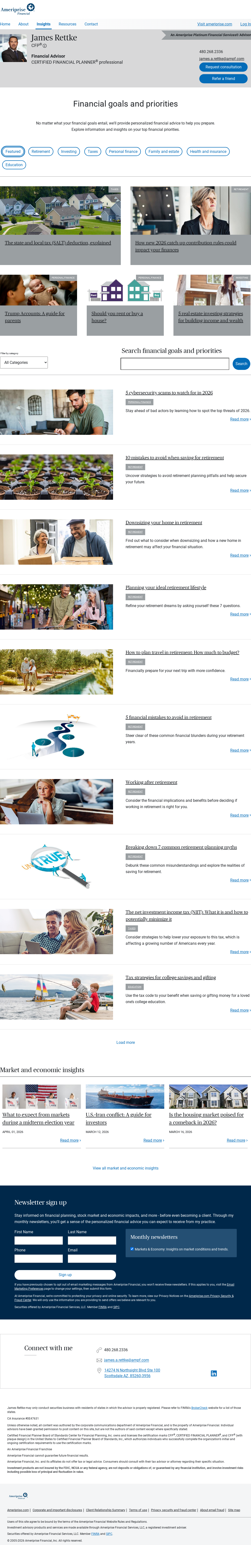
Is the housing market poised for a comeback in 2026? (206, 1118)
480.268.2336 (211, 51)
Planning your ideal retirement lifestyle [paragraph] (166, 587)
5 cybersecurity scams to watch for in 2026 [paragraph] (169, 392)
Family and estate (164, 151)
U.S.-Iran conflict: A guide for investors (118, 1118)
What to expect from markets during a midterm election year (38, 1118)
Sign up (65, 1274)
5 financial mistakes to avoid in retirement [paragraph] (169, 717)
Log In (245, 24)
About (23, 24)
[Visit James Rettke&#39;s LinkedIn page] (214, 1374)
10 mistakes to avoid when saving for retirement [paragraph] (175, 457)
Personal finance (123, 151)
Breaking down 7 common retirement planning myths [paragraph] (181, 847)
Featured (13, 151)
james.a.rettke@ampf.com (221, 58)
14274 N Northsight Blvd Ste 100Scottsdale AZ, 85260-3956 (132, 1373)
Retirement (41, 151)
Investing (69, 151)
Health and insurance (208, 151)
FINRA (103, 1307)
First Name (23, 1232)
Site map (234, 1510)
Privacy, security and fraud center (173, 1510)
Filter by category (9, 353)
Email (73, 1250)
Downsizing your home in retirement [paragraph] (164, 522)
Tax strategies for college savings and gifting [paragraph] (171, 977)
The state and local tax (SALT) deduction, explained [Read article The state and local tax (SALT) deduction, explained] (58, 243)
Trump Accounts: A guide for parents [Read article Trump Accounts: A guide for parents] (35, 317)
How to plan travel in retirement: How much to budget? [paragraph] (182, 652)
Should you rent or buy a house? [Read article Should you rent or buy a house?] (117, 317)
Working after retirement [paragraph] (151, 782)
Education (14, 165)
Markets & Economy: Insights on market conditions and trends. (182, 1249)
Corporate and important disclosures (57, 1510)
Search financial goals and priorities (172, 351)
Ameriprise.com (18, 1510)
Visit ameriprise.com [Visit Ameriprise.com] (214, 24)
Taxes (93, 151)
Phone (19, 1250)
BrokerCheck (199, 1408)
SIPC (116, 1307)
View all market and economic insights (125, 1168)
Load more (125, 1042)
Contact (91, 24)
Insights (43, 24)
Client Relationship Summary (105, 1510)
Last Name (77, 1232)
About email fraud (212, 1510)
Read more (239, 419)
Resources (67, 24)
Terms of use (138, 1510)
